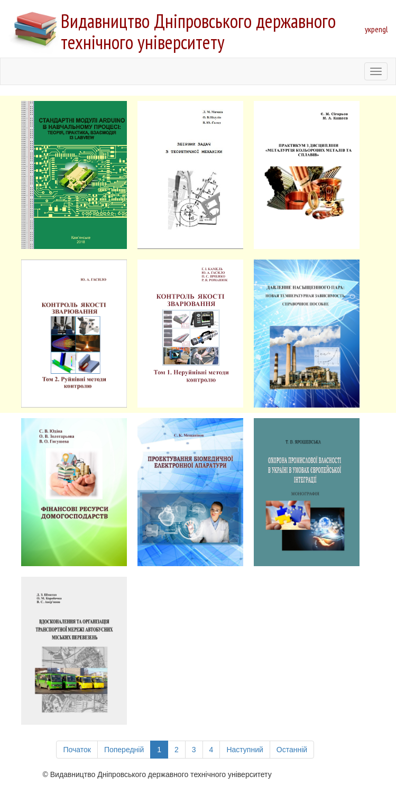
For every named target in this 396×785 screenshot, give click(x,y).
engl (381, 29)
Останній (292, 749)
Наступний (244, 749)
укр (370, 29)
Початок (76, 749)
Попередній (124, 749)
